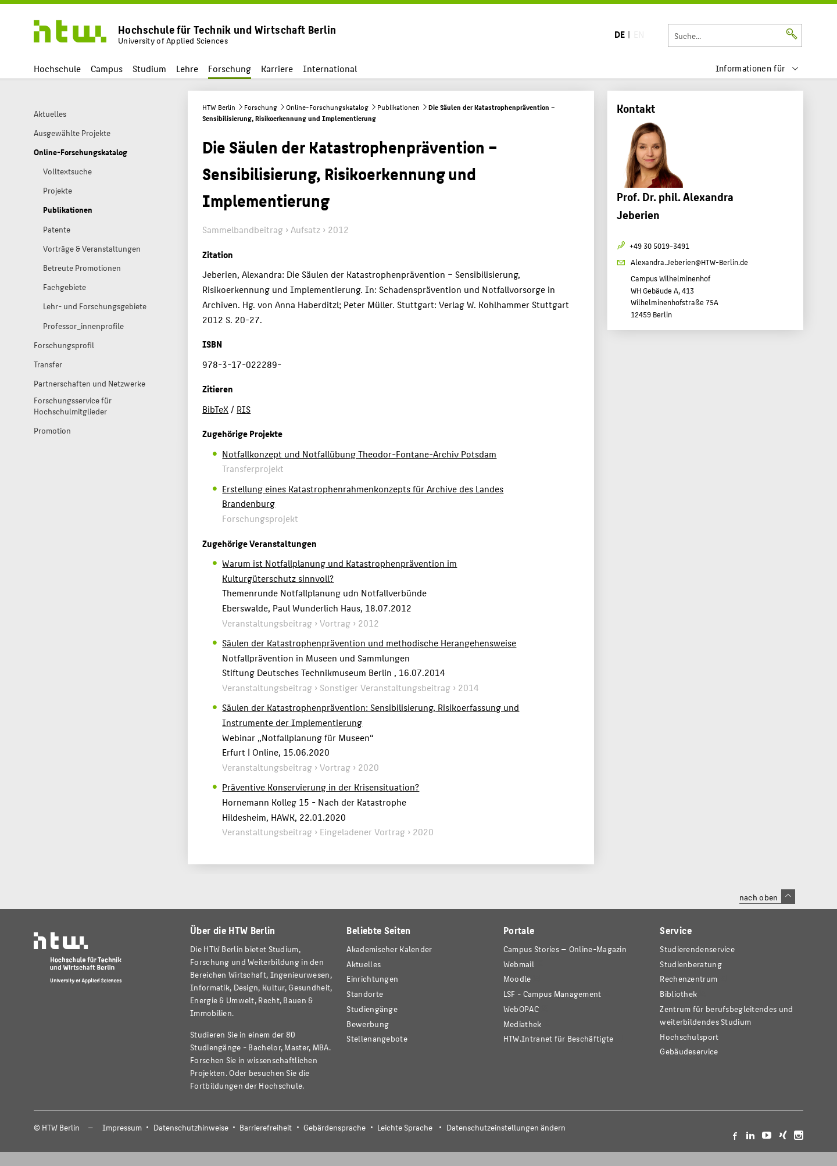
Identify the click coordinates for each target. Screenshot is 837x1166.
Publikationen (398, 107)
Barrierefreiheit (265, 1127)
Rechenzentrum (688, 978)
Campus (107, 68)
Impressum (122, 1127)
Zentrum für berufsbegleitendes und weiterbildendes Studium (726, 1015)
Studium (149, 68)
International (330, 68)
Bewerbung (367, 1024)
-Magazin (565, 949)
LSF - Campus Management (552, 994)
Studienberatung (690, 964)
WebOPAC (521, 1009)
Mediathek (522, 1024)
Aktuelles (363, 964)
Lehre (187, 68)
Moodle (517, 978)
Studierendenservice (697, 949)
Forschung (229, 68)
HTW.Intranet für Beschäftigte (558, 1038)
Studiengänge (372, 1009)
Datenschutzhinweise (190, 1127)
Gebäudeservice (689, 1051)
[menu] (757, 68)
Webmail (518, 964)
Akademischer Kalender (389, 949)
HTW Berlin (218, 107)
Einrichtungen (372, 978)
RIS (244, 409)
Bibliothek (678, 994)
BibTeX (215, 409)
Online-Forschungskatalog (327, 107)
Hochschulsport (689, 1037)
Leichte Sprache (404, 1127)
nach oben (767, 896)
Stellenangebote (376, 1038)
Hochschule (57, 68)
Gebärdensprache (334, 1127)
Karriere (277, 68)
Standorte (364, 994)
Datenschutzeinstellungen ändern (506, 1127)
